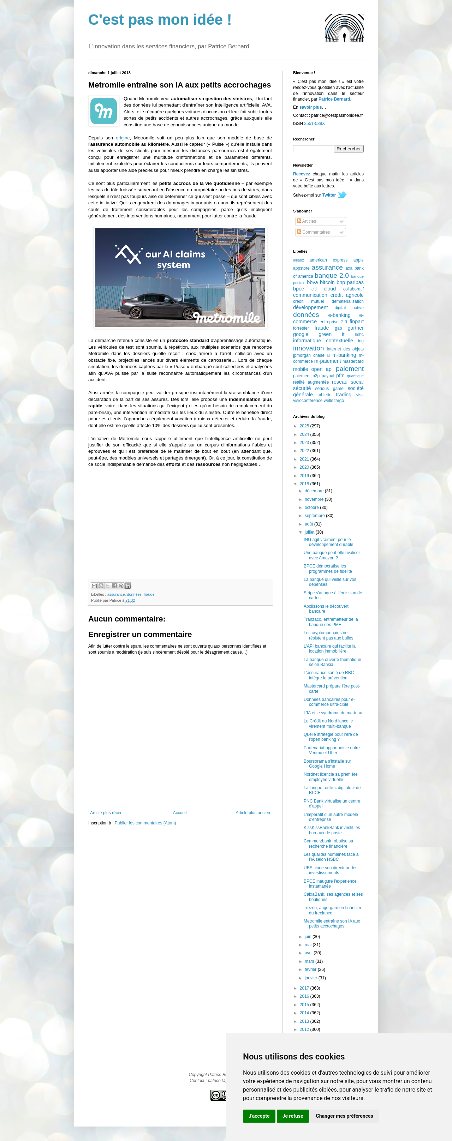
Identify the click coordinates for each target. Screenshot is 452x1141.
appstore (301, 268)
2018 (305, 483)
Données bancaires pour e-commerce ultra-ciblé (329, 702)
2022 (305, 450)
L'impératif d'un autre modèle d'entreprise (331, 817)
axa (349, 268)
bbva (312, 282)
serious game (329, 388)
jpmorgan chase (309, 355)
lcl (328, 356)
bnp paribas (350, 282)
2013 (305, 1021)
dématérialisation (348, 301)
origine (123, 137)
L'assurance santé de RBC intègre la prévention (329, 675)
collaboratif (353, 289)
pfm (340, 375)
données (134, 594)
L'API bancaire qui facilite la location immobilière (330, 649)
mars (310, 961)
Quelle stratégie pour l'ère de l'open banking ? (331, 737)
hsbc (359, 334)
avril (309, 952)
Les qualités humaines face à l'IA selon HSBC (331, 857)
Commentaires (313, 232)
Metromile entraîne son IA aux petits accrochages (332, 924)
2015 (305, 1004)
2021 (305, 459)
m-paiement (327, 361)
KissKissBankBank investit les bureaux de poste (332, 830)
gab (338, 328)
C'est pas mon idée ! (160, 19)
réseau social (348, 382)
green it (331, 334)
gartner (355, 328)
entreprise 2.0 (333, 321)
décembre (315, 490)
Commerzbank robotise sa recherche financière (328, 843)
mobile (300, 369)
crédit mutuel (308, 301)
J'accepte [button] (259, 1116)
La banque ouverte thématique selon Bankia (332, 662)
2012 (305, 1029)
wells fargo (334, 400)
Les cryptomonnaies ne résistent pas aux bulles (328, 635)
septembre (315, 515)
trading (343, 394)
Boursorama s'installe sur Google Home (327, 764)
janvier (312, 977)
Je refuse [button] (292, 1116)
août (309, 524)
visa (360, 394)
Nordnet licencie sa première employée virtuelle (331, 777)
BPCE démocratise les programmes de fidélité (328, 568)
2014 (305, 1012)
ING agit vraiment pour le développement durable (328, 542)
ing (361, 340)
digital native (349, 307)
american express (329, 260)
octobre (312, 507)
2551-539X (314, 123)
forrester (301, 328)
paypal (328, 375)
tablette (324, 394)
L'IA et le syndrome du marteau (333, 712)
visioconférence (307, 400)
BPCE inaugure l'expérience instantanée (330, 884)
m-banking (344, 355)
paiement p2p (306, 375)
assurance (116, 594)
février (311, 969)
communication (310, 295)
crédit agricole (347, 295)
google (300, 334)
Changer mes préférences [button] (344, 1116)
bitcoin (327, 282)
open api (322, 369)
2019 (305, 475)
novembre (315, 499)
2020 (305, 467)
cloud (330, 289)
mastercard (353, 361)
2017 (305, 988)
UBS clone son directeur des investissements (330, 870)
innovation (308, 348)
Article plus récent (107, 812)
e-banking (339, 315)
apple (358, 260)
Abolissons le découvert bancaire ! (326, 609)
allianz (298, 260)
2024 (305, 434)
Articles (306, 221)
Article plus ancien (253, 812)
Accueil (180, 812)
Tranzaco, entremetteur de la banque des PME (331, 622)
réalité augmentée (311, 382)
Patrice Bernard (334, 99)
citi (314, 289)
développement (310, 307)
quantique (355, 376)
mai (309, 944)
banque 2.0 (332, 275)
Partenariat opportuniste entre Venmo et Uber (332, 750)
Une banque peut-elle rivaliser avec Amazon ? (332, 555)
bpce (298, 289)
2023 (305, 442)
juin (309, 936)
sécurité (302, 388)
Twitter (329, 195)
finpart (357, 321)
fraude (149, 594)
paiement (350, 368)
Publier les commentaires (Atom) (145, 823)
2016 (305, 996)
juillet (310, 532)
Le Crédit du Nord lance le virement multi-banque (328, 723)
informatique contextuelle (323, 340)
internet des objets (345, 349)
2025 (305, 426)
